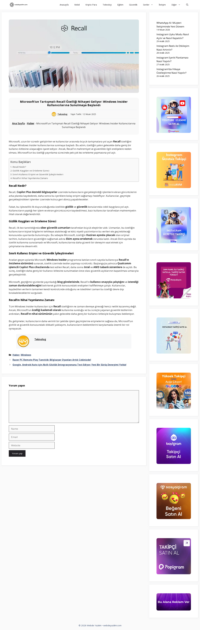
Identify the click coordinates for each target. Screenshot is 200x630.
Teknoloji (107, 4)
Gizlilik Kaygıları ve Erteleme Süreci (31, 170)
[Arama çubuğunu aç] (187, 4)
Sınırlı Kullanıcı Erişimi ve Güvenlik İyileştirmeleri (38, 174)
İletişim (162, 4)
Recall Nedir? (19, 166)
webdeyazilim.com (112, 625)
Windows (26, 354)
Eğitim (120, 4)
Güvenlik (133, 4)
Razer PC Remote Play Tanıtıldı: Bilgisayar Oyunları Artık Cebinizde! (52, 359)
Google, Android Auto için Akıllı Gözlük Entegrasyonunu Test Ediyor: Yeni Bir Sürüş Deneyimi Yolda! (69, 364)
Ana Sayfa (18, 123)
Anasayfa (64, 4)
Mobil (77, 4)
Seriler (149, 4)
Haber (30, 123)
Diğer (177, 4)
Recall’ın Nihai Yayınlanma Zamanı (30, 178)
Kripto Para (91, 4)
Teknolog (62, 114)
